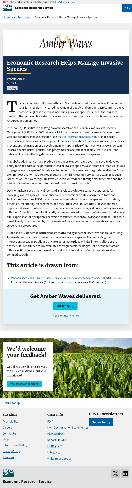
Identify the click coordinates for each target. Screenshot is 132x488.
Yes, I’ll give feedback (24, 384)
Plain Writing (55, 434)
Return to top (11, 403)
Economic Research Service (34, 8)
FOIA (50, 421)
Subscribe (63, 306)
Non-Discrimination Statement (66, 427)
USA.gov (52, 452)
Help (6, 439)
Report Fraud (55, 440)
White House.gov (57, 459)
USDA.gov (53, 446)
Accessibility (10, 421)
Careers (7, 427)
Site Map (8, 457)
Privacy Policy (70, 315)
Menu (127, 7)
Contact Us (9, 433)
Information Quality (15, 445)
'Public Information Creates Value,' (79, 137)
